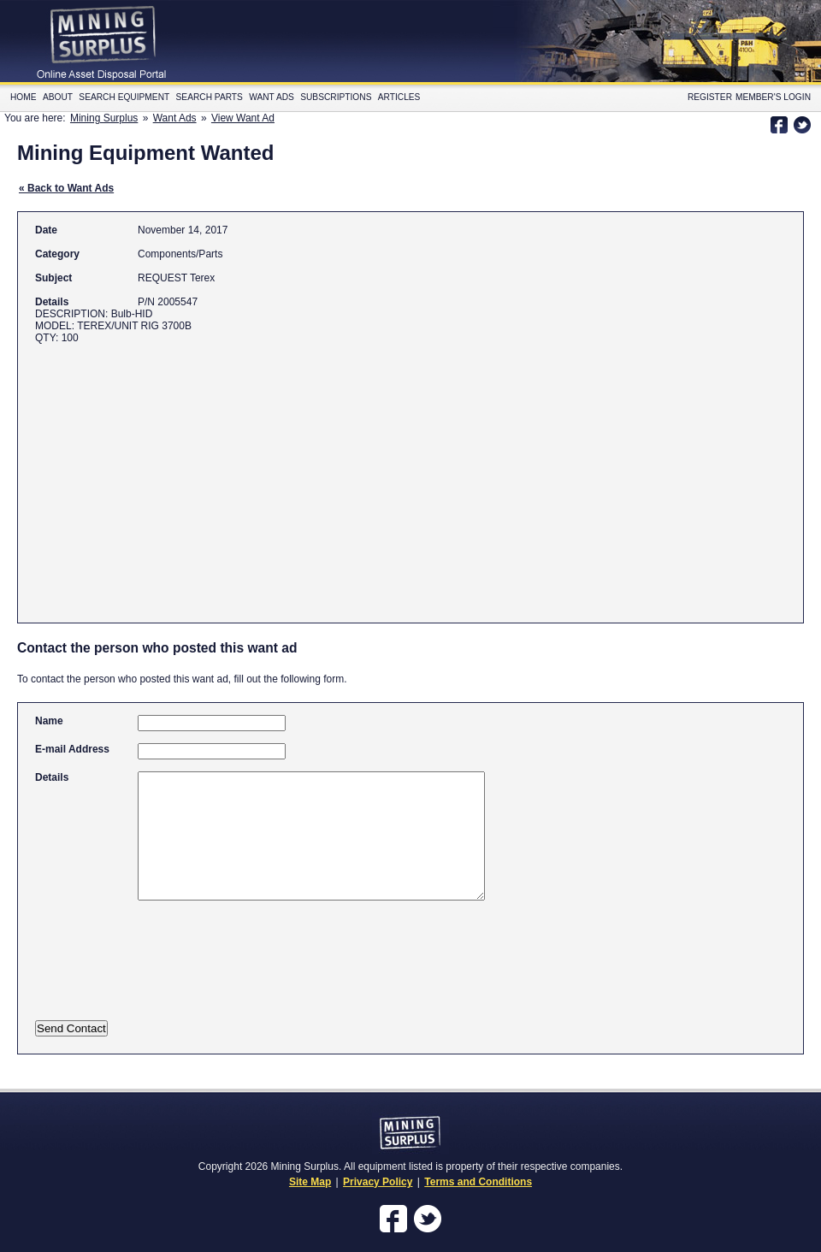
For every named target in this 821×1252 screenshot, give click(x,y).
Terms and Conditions (478, 1182)
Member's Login (773, 97)
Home (23, 97)
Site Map (310, 1182)
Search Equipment (124, 97)
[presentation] (204, 971)
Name (49, 721)
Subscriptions (335, 97)
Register (710, 97)
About (58, 97)
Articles (399, 97)
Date (46, 230)
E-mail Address (72, 749)
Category (57, 254)
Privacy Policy (377, 1182)
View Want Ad (243, 118)
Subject (53, 278)
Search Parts (209, 97)
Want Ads (271, 97)
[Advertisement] (346, 475)
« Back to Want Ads (66, 188)
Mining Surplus (104, 118)
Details (51, 302)
